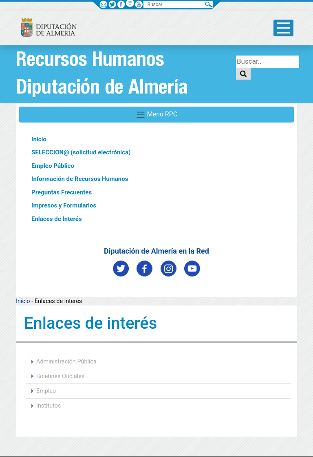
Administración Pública (66, 361)
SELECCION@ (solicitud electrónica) (80, 152)
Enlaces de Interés (56, 219)
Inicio (38, 139)
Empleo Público (52, 165)
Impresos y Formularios (63, 205)
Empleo (46, 391)
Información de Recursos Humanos (79, 179)
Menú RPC (156, 115)
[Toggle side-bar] (283, 28)
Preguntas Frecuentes (61, 192)
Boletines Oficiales (60, 376)
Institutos (48, 405)
